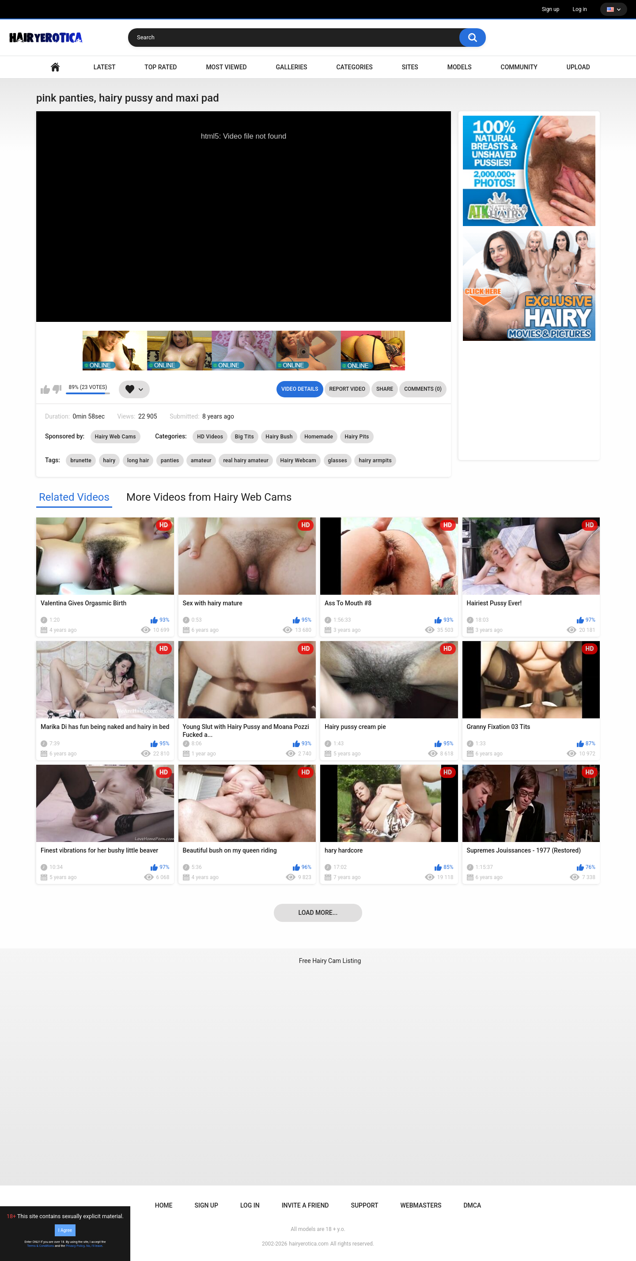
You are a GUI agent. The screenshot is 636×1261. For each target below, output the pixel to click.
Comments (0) (423, 389)
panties (170, 460)
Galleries (291, 67)
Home (164, 1205)
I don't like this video (56, 389)
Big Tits (244, 437)
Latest (105, 67)
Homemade (318, 437)
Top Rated (160, 67)
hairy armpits (375, 460)
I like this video (45, 389)
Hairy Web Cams (115, 437)
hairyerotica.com (308, 1244)
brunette (80, 460)
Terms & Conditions (40, 1246)
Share (384, 389)
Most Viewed (226, 67)
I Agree (65, 1230)
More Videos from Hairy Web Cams (209, 497)
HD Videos (210, 437)
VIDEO (55, 67)
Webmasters (421, 1205)
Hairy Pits (356, 437)
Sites (410, 67)
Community (519, 67)
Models (459, 67)
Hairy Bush (278, 437)
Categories (354, 67)
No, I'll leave (94, 1246)
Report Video (347, 389)
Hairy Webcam (298, 460)
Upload (578, 67)
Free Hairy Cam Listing (330, 960)
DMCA (472, 1205)
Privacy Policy (75, 1246)
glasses (337, 460)
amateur (201, 460)
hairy (109, 460)
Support (364, 1205)
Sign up (551, 9)
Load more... (318, 912)
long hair (138, 460)
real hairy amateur (246, 460)
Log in (579, 9)
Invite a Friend (305, 1205)
